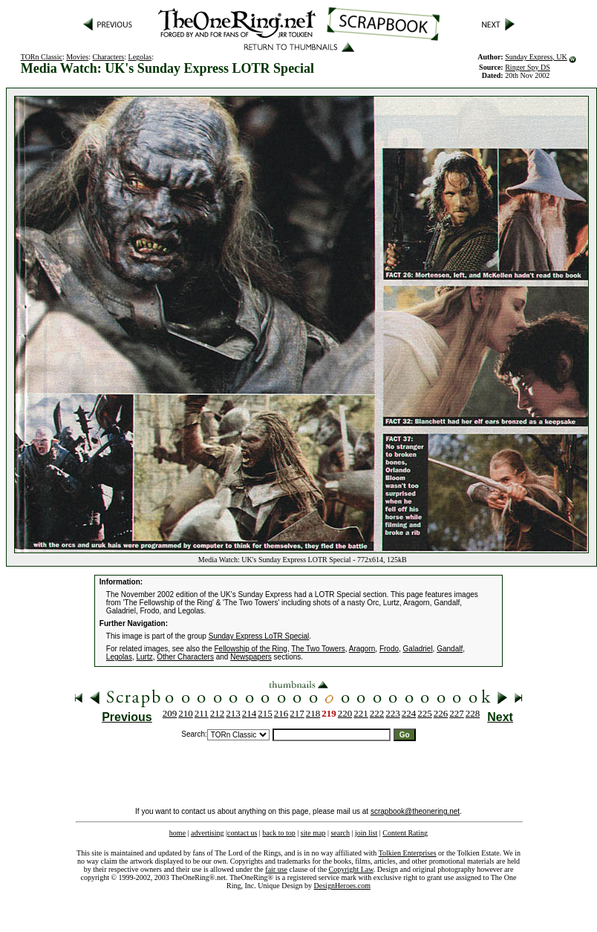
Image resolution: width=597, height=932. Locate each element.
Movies (77, 57)
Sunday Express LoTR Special (259, 636)
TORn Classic (41, 57)
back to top (278, 833)
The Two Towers (318, 649)
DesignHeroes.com (342, 886)
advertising (207, 833)
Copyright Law (351, 869)
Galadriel (418, 649)
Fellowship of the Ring (251, 649)
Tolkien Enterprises (408, 853)
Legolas (140, 57)
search (340, 833)
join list (366, 833)
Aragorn (362, 649)
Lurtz (144, 657)
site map (313, 833)
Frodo (389, 649)
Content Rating (405, 833)
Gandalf (450, 649)
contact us (242, 833)
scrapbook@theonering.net (415, 811)
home (177, 833)
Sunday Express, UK (536, 57)
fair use (276, 869)
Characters (108, 57)
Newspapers (251, 657)
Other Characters (185, 657)
